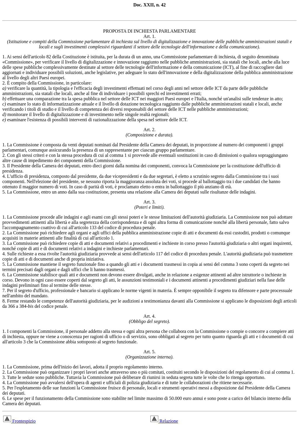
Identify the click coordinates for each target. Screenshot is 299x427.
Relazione (164, 421)
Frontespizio (19, 421)
